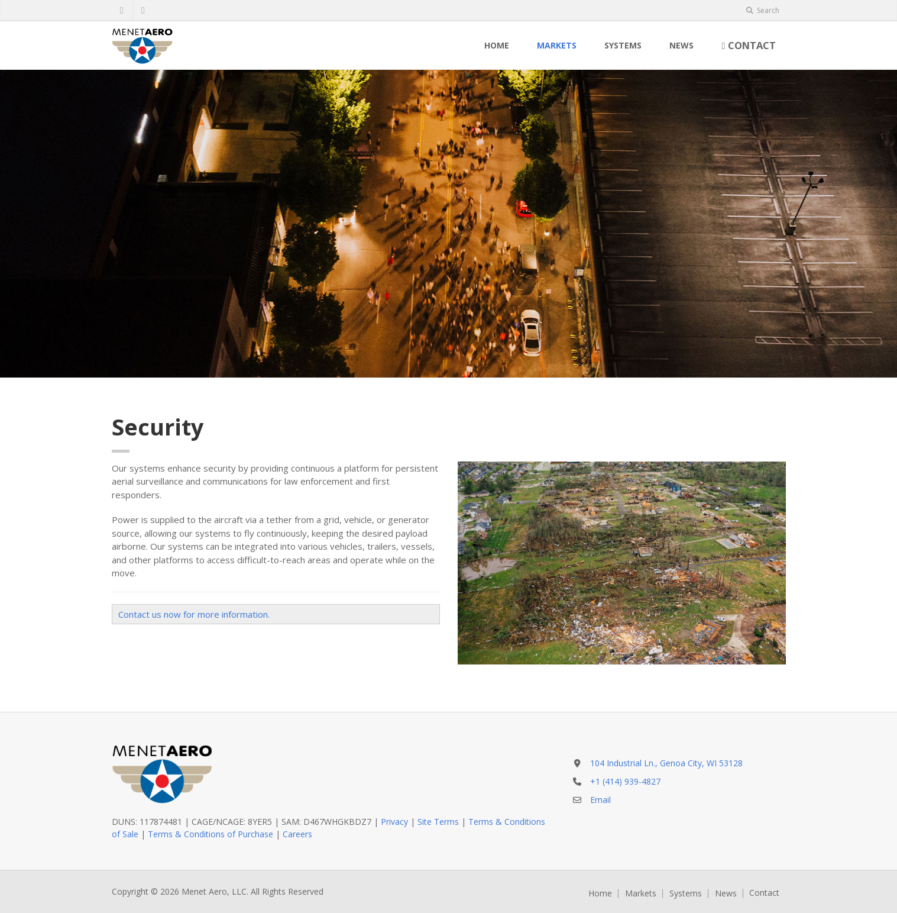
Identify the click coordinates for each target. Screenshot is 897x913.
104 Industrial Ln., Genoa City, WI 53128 (666, 763)
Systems (623, 45)
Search (762, 10)
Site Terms (438, 821)
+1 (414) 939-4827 (625, 781)
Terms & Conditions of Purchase (210, 834)
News (681, 45)
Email (600, 799)
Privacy (394, 821)
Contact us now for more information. (194, 614)
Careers (297, 834)
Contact (748, 45)
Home (496, 45)
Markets (557, 45)
